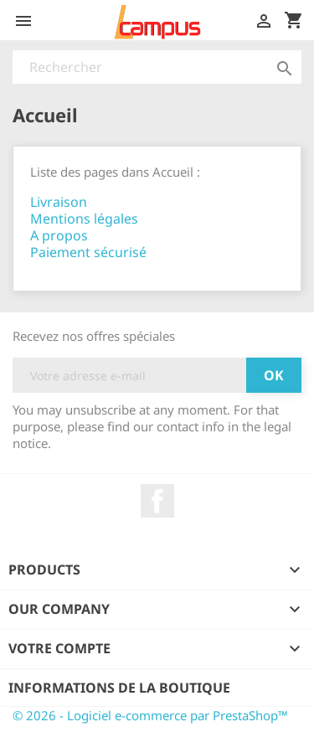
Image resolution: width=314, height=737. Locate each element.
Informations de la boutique (119, 687)
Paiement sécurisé (88, 252)
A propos (59, 235)
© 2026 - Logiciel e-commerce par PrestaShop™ (150, 715)
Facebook (157, 501)
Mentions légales (84, 218)
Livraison (58, 202)
